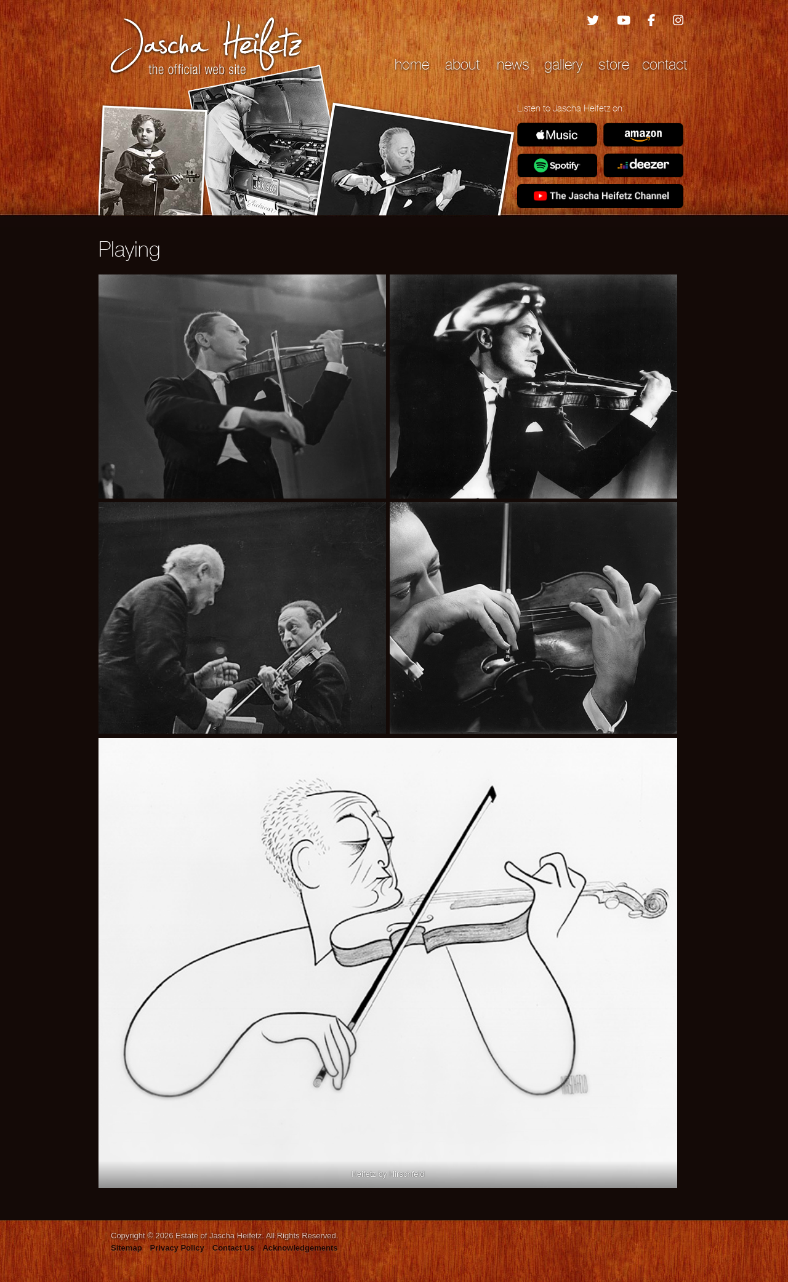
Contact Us (233, 1247)
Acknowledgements (299, 1247)
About (462, 64)
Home (412, 64)
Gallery (563, 64)
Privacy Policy (177, 1247)
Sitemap (126, 1247)
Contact (664, 64)
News (513, 64)
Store (613, 64)
